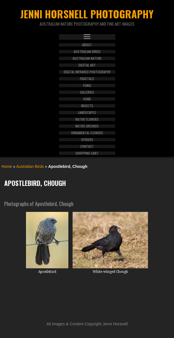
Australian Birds (87, 51)
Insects (87, 105)
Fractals (87, 78)
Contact (87, 146)
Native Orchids (87, 126)
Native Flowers (87, 119)
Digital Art (87, 65)
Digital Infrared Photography (87, 72)
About (87, 45)
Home (87, 99)
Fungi (87, 85)
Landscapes (87, 112)
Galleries (87, 92)
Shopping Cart (87, 153)
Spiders (87, 139)
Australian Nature (87, 58)
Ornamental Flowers (87, 133)
